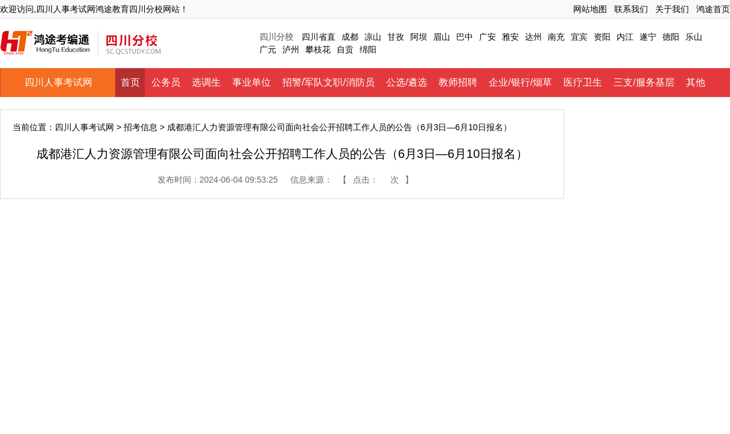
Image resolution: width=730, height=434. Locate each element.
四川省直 (318, 37)
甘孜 (395, 37)
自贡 (345, 49)
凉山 (372, 37)
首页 (130, 82)
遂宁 (648, 37)
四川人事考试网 (58, 82)
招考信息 (140, 127)
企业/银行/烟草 (520, 82)
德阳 (670, 37)
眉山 (441, 37)
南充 (556, 37)
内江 (625, 37)
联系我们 (631, 9)
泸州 (290, 49)
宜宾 (579, 37)
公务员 (165, 82)
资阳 (602, 37)
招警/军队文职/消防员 (328, 82)
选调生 (206, 82)
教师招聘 (458, 82)
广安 (487, 37)
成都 (349, 37)
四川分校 (276, 37)
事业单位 (251, 82)
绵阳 (368, 49)
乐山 (693, 37)
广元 (267, 49)
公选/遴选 (406, 82)
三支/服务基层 (644, 82)
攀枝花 (318, 49)
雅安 (510, 37)
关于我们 (672, 9)
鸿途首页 (713, 9)
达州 (533, 37)
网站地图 (590, 9)
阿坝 (418, 37)
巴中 (464, 37)
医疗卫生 (582, 82)
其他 (695, 82)
